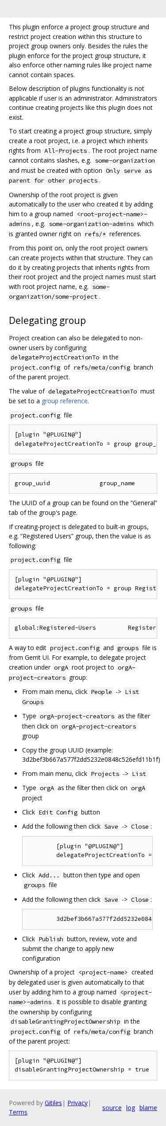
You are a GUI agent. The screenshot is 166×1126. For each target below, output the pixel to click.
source (112, 1107)
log (130, 1107)
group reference (65, 401)
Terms (18, 1112)
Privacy (77, 1103)
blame (148, 1107)
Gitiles (53, 1103)
